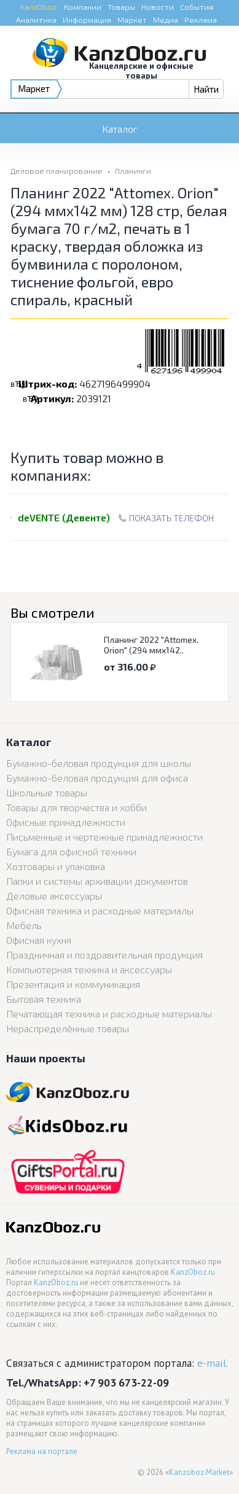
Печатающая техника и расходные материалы (109, 1013)
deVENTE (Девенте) (64, 517)
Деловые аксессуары (54, 895)
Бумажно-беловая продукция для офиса (97, 778)
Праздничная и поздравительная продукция (104, 954)
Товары (121, 7)
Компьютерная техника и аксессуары (89, 969)
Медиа (165, 20)
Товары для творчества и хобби (76, 807)
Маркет (132, 20)
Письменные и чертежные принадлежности (104, 836)
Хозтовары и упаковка (55, 866)
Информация (87, 20)
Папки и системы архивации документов (97, 881)
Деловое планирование (56, 171)
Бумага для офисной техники (71, 851)
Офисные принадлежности (65, 822)
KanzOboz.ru (193, 1272)
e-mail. (212, 1363)
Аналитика (36, 20)
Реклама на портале (41, 1451)
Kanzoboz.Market (199, 1472)
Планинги (133, 171)
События (196, 7)
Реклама (200, 20)
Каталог (120, 128)
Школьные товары (46, 792)
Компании (82, 7)
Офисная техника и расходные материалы (100, 910)
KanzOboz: (39, 7)
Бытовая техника (43, 999)
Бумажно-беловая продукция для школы (98, 763)
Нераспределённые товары (67, 1028)
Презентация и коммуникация (73, 984)
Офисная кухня (38, 940)
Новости (157, 7)
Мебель (24, 925)
